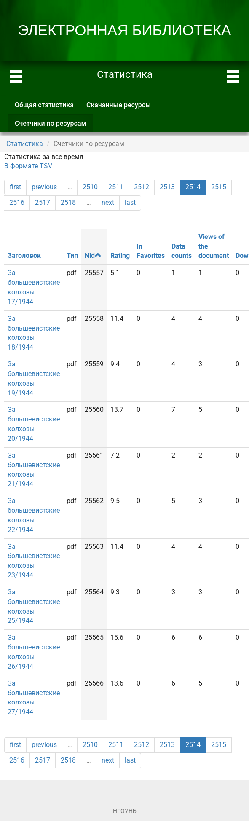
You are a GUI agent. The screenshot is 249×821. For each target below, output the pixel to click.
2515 (218, 187)
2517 (42, 203)
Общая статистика (44, 105)
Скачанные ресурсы (118, 105)
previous (44, 187)
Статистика (24, 144)
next (108, 203)
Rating (120, 256)
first (15, 187)
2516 (16, 203)
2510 (90, 187)
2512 (141, 187)
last (130, 203)
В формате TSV (28, 166)
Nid (93, 256)
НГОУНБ (125, 811)
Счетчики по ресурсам (54, 126)
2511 (115, 187)
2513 (167, 187)
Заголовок (24, 256)
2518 (68, 203)
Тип (72, 256)
